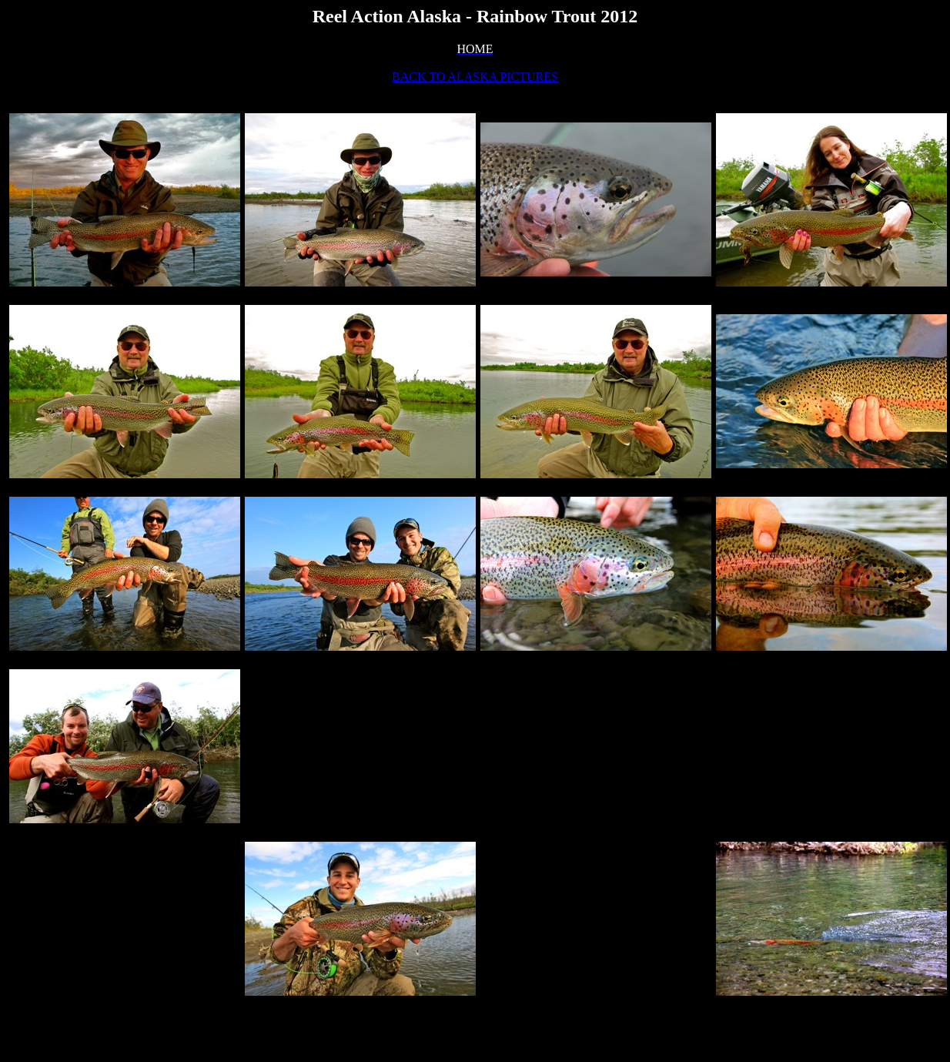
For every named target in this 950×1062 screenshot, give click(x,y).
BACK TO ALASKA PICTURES (475, 76)
